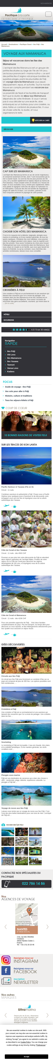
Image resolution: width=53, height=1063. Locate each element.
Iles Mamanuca (14, 358)
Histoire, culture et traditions (18, 396)
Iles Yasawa (12, 361)
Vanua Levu (12, 368)
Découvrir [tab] (8, 129)
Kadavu (10, 371)
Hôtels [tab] (6, 314)
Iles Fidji (11, 351)
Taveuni (11, 365)
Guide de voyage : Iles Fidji (18, 387)
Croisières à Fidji (14, 290)
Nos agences (46, 3)
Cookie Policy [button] (25, 1042)
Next (47, 927)
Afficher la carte (42, 120)
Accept (26, 1057)
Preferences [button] (40, 1045)
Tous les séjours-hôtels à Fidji (19, 400)
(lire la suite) (9, 303)
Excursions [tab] (9, 320)
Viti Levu (11, 355)
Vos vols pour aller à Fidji (17, 391)
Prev (6, 927)
